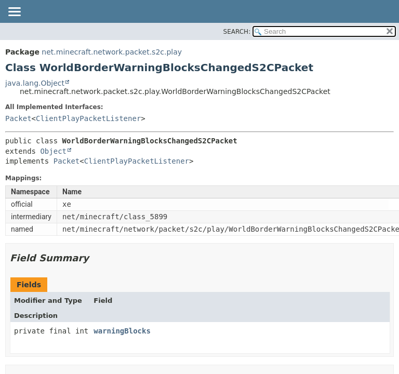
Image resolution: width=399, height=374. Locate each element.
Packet (18, 118)
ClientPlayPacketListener (88, 118)
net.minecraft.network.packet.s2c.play (112, 52)
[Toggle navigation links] (14, 12)
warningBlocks (122, 331)
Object (53, 151)
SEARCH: (237, 31)
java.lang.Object (34, 83)
